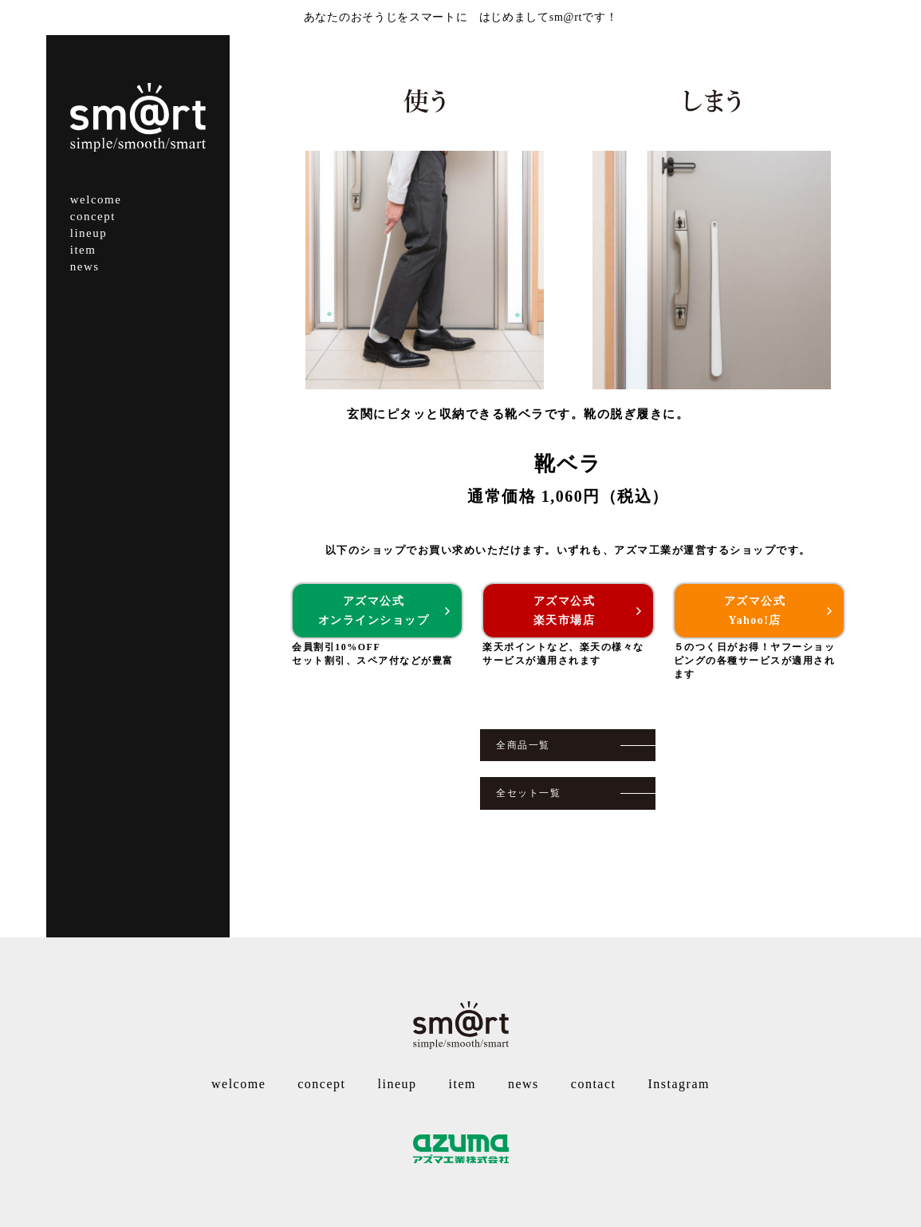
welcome (96, 199)
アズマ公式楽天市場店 (564, 610)
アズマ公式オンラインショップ (374, 610)
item (83, 249)
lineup (89, 233)
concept (93, 216)
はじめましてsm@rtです (542, 17)
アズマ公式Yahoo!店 (755, 610)
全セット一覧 (528, 793)
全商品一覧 (523, 745)
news (85, 266)
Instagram (679, 1084)
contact (593, 1084)
